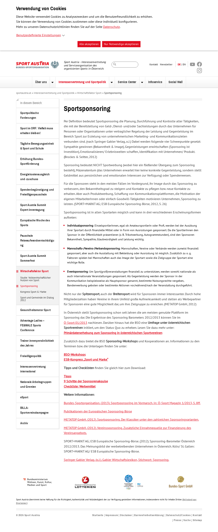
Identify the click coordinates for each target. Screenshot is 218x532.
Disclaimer (126, 515)
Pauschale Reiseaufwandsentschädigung (37, 240)
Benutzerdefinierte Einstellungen (38, 35)
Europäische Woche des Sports (35, 223)
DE (179, 64)
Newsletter (166, 64)
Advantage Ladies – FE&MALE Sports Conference (32, 325)
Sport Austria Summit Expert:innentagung (33, 207)
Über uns (41, 82)
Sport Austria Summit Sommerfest (33, 258)
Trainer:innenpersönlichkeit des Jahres (37, 343)
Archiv (24, 423)
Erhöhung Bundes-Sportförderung (32, 161)
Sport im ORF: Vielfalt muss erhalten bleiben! (36, 131)
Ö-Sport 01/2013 (75, 323)
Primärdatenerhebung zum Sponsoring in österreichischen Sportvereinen (113, 333)
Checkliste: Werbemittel (80, 386)
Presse (177, 520)
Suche (187, 520)
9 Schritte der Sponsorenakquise (86, 381)
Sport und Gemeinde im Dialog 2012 (37, 299)
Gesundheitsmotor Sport (35, 310)
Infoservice (155, 82)
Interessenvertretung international (33, 369)
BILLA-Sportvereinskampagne (34, 410)
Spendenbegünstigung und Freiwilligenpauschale (37, 192)
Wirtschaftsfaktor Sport (89, 93)
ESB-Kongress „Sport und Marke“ (86, 359)
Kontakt (153, 64)
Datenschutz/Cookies (178, 515)
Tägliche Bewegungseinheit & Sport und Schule (37, 146)
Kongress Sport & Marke (33, 292)
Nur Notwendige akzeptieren (121, 44)
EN (184, 64)
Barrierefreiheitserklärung (149, 515)
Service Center (127, 82)
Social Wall (176, 82)
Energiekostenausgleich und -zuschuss (35, 177)
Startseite (97, 515)
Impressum (112, 515)
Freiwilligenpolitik (31, 356)
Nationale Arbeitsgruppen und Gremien (36, 384)
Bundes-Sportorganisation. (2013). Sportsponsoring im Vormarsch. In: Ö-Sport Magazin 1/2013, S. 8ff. (132, 403)
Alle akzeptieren (89, 44)
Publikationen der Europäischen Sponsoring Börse (98, 411)
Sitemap (197, 520)
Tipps (67, 376)
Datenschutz (111, 27)
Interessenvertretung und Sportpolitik (82, 82)
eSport (24, 397)
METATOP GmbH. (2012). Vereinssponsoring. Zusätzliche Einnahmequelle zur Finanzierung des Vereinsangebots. (127, 430)
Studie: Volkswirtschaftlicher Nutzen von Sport (35, 279)
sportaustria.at (23, 93)
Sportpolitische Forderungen (29, 115)
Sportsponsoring (113, 93)
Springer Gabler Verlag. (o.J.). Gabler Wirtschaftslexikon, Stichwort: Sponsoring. (116, 460)
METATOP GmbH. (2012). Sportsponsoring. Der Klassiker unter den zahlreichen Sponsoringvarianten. (131, 419)
